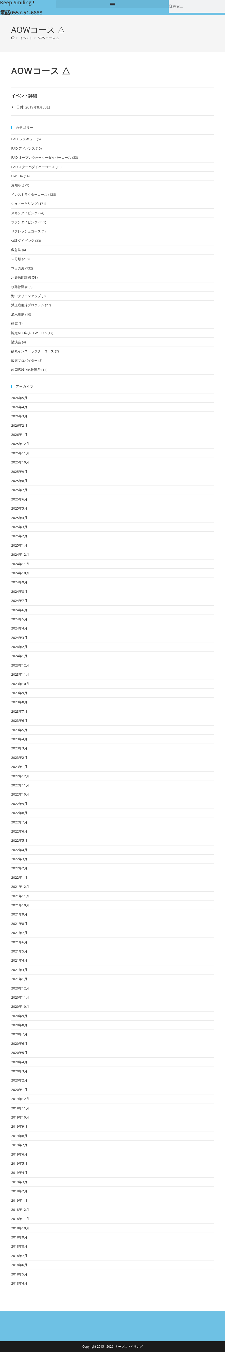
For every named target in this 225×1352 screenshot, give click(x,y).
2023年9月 (19, 693)
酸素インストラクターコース (32, 351)
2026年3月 (19, 416)
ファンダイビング (24, 222)
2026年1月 (19, 434)
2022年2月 (19, 868)
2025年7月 (19, 490)
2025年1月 (19, 545)
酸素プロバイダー (24, 360)
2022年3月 (19, 859)
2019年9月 (19, 1126)
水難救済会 (19, 286)
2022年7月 (19, 822)
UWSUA (17, 176)
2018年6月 (19, 1265)
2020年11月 (20, 997)
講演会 (16, 342)
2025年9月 (19, 471)
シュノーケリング (24, 203)
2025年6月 (19, 499)
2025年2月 (19, 536)
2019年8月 (19, 1135)
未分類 (16, 259)
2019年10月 (20, 1117)
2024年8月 (19, 591)
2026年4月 (19, 407)
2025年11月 (20, 453)
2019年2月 (19, 1191)
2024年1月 (19, 656)
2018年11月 (20, 1218)
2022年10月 (20, 794)
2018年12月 (20, 1209)
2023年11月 (20, 674)
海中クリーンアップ (26, 296)
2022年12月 (20, 776)
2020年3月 (19, 1071)
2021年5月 (19, 951)
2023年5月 (19, 730)
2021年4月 (19, 960)
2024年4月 (19, 628)
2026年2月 (19, 425)
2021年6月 (19, 942)
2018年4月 (19, 1283)
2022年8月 (19, 812)
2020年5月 (19, 1052)
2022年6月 (19, 831)
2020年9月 (19, 1016)
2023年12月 (20, 665)
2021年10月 (20, 905)
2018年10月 (20, 1228)
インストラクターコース (29, 194)
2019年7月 (19, 1145)
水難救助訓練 (21, 277)
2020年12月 (20, 988)
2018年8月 (19, 1246)
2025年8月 (19, 480)
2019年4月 (19, 1172)
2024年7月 (19, 600)
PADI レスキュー (23, 139)
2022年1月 (19, 877)
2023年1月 (19, 766)
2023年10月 (20, 683)
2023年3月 (19, 748)
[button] (112, 4)
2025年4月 (19, 517)
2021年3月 (19, 969)
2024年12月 (20, 554)
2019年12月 (20, 1098)
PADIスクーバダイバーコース (33, 167)
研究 (14, 323)
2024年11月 (20, 564)
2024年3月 (19, 637)
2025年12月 (20, 443)
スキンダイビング (24, 213)
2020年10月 (20, 1006)
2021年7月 (19, 932)
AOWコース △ (48, 37)
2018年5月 (19, 1274)
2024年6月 (19, 610)
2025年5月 (19, 508)
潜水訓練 (17, 314)
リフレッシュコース (26, 231)
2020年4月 (19, 1062)
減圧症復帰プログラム (27, 305)
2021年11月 (20, 896)
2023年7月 (19, 711)
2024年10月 (20, 573)
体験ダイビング (22, 240)
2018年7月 (19, 1255)
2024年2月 (19, 646)
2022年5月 (19, 840)
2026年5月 (19, 397)
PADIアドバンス (23, 148)
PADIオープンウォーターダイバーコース (41, 157)
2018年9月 (19, 1237)
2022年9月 (19, 803)
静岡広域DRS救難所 (26, 369)
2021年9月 (19, 914)
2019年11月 (20, 1108)
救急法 (16, 249)
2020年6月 (19, 1043)
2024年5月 (19, 619)
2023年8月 (19, 702)
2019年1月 (19, 1200)
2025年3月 (19, 527)
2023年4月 (19, 739)
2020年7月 (19, 1034)
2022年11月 (20, 785)
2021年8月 (19, 923)
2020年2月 (19, 1080)
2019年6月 (19, 1154)
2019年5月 (19, 1163)
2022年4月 (19, 850)
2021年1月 (19, 979)
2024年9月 (19, 582)
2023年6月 (19, 720)
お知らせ (17, 185)
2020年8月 (19, 1025)
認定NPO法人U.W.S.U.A (29, 333)
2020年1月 (19, 1089)
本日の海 (17, 268)
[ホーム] (12, 37)
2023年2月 (19, 757)
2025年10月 (20, 462)
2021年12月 (20, 886)
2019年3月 (19, 1182)
